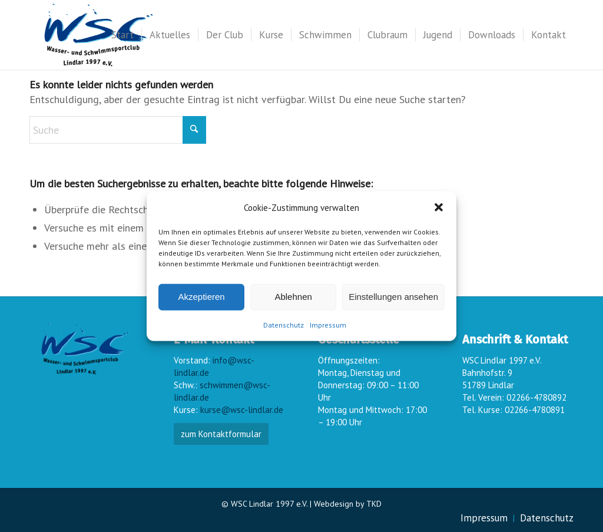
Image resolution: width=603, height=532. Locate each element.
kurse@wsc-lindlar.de (241, 409)
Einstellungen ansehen (393, 297)
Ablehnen (293, 297)
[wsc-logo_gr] (98, 35)
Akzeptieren (201, 297)
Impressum (328, 324)
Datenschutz (283, 324)
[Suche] (117, 130)
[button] (439, 207)
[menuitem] (122, 35)
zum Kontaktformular (221, 434)
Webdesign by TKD (348, 503)
